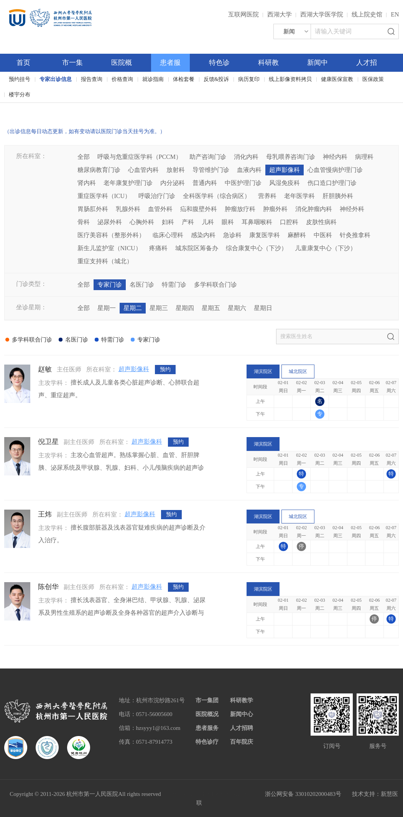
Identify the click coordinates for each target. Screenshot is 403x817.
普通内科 (204, 183)
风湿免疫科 (284, 183)
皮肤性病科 (321, 222)
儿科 (208, 222)
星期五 (211, 308)
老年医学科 (299, 196)
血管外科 (160, 209)
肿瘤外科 (275, 209)
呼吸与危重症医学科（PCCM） (139, 156)
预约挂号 (19, 79)
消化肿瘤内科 (313, 209)
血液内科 (249, 170)
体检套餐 (183, 79)
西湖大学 (279, 14)
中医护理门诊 (243, 183)
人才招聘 (241, 728)
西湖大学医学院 (321, 14)
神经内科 (335, 156)
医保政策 (373, 79)
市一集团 (207, 700)
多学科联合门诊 (215, 284)
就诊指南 (153, 79)
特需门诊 (174, 284)
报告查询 (91, 79)
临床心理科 (168, 235)
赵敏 (45, 369)
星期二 (132, 308)
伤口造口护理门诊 (332, 183)
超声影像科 (284, 170)
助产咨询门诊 (207, 156)
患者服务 (207, 728)
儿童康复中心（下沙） (325, 248)
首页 (23, 62)
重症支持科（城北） (105, 261)
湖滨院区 (263, 371)
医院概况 (207, 714)
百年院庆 (28, 107)
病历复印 (249, 79)
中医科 (323, 235)
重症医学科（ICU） (104, 196)
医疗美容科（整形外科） (111, 235)
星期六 (237, 308)
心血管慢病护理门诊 (335, 170)
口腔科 (289, 222)
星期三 (159, 308)
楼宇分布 (19, 94)
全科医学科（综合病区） (216, 196)
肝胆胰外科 (337, 196)
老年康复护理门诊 (128, 183)
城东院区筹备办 (196, 248)
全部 (83, 156)
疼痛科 (158, 248)
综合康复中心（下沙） (256, 248)
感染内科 (203, 235)
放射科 (175, 170)
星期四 (185, 308)
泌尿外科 (109, 222)
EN (395, 14)
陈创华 (48, 587)
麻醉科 (297, 235)
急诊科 (232, 235)
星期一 (106, 308)
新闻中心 (241, 714)
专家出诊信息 (55, 79)
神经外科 (352, 209)
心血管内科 (143, 170)
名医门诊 (142, 284)
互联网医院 (243, 14)
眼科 (228, 222)
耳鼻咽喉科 (257, 222)
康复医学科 (264, 235)
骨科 (83, 222)
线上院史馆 (367, 14)
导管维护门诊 (210, 170)
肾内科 (86, 183)
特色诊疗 (207, 742)
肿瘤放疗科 (240, 209)
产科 (188, 222)
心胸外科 (142, 222)
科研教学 (241, 700)
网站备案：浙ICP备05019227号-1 (213, 794)
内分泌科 (172, 183)
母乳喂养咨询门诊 (290, 156)
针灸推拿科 (355, 235)
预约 (165, 369)
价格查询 (122, 79)
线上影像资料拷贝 (290, 79)
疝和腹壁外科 (198, 209)
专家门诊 (109, 284)
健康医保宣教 (337, 79)
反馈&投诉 (216, 79)
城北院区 (298, 371)
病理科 (364, 156)
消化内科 (246, 156)
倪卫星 (48, 442)
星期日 (263, 308)
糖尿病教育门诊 (98, 170)
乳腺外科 (128, 209)
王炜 (45, 514)
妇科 (168, 222)
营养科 (267, 196)
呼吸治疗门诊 (156, 196)
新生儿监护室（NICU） (109, 248)
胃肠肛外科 (92, 209)
